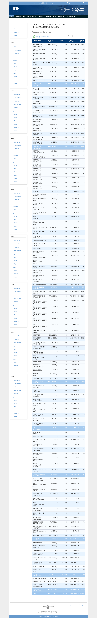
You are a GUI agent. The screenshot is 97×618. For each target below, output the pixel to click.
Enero (15, 35)
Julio (14, 63)
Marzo (15, 29)
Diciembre (16, 47)
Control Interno (44, 16)
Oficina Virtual (71, 16)
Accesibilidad (76, 605)
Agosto (15, 60)
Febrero (16, 32)
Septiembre (17, 57)
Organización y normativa (25, 16)
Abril (14, 73)
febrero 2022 (24, 19)
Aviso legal (69, 605)
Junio (15, 66)
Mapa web (83, 605)
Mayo (15, 70)
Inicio (11, 19)
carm (29, 19)
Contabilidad (57, 16)
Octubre (16, 53)
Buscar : (76, 36)
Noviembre (17, 50)
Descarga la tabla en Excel (41, 36)
